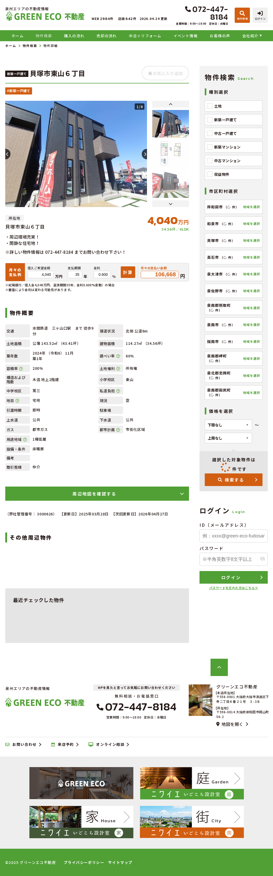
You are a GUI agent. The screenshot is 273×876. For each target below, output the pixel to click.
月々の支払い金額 (154, 268)
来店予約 (62, 744)
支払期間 (74, 268)
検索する (231, 480)
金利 (97, 268)
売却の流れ (107, 35)
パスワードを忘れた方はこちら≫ (233, 587)
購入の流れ (74, 35)
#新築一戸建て (18, 90)
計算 (128, 272)
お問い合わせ (21, 744)
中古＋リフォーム (145, 35)
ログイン (231, 577)
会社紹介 (250, 35)
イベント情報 (186, 35)
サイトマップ (120, 862)
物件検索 (44, 35)
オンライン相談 (106, 744)
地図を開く (229, 724)
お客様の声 (220, 35)
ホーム (18, 35)
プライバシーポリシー (84, 862)
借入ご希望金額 (39, 268)
